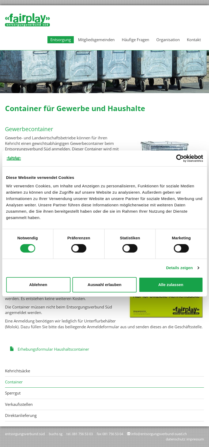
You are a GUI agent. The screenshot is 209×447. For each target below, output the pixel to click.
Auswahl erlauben (104, 284)
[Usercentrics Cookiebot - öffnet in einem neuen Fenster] (180, 158)
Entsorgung (60, 39)
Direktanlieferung (21, 415)
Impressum (195, 439)
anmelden (158, 439)
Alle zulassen (170, 284)
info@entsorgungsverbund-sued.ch (159, 433)
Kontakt (194, 39)
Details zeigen (179, 267)
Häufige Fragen (135, 39)
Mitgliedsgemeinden (96, 39)
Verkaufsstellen (19, 404)
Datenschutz (175, 439)
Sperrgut (13, 393)
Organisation (168, 39)
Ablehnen (38, 284)
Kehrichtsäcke (17, 370)
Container (14, 381)
